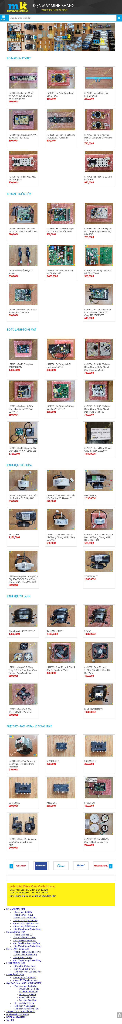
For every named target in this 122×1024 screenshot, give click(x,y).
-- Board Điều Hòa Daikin (24, 938)
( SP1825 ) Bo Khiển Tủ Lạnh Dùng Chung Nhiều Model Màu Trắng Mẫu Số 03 (97, 409)
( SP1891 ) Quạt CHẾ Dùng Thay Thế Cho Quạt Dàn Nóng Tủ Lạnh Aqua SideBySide (23, 670)
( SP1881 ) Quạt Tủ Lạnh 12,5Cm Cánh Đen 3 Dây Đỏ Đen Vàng (97, 670)
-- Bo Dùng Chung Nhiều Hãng (27, 929)
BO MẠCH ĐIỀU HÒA (19, 194)
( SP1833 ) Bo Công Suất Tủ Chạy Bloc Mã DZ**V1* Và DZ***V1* (21, 409)
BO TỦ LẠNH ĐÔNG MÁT (21, 329)
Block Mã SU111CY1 (93, 709)
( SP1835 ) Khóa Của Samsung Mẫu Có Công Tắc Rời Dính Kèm (23, 842)
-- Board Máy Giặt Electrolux (26, 923)
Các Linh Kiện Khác (28, 1000)
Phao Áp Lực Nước (27, 994)
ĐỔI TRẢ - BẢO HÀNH (16, 1017)
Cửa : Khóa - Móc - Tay (29, 989)
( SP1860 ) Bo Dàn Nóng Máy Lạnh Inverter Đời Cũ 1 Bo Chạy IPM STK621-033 (97, 313)
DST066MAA (90, 495)
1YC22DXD (14, 534)
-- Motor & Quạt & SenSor (24, 977)
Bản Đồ (44, 890)
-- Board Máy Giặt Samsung (25, 921)
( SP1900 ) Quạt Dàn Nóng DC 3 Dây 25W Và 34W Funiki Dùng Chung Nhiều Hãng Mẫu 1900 (23, 579)
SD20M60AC (90, 761)
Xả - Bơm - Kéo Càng (28, 992)
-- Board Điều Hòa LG (22, 935)
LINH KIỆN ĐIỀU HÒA (19, 465)
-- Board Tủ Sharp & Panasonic (27, 952)
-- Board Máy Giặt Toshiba (25, 918)
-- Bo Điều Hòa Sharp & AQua (26, 943)
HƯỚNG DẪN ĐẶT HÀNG (17, 1014)
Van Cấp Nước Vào (27, 997)
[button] (11, 866)
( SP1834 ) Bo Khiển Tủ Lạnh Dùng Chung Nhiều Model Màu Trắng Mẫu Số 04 (97, 367)
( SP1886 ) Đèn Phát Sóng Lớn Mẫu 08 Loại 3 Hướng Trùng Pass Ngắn (22, 764)
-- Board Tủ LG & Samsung (25, 955)
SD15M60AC (14, 803)
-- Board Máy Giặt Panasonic (26, 926)
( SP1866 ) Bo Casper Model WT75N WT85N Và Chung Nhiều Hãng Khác (21, 96)
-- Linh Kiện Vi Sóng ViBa (24, 1006)
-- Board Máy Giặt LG (22, 912)
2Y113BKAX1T (91, 576)
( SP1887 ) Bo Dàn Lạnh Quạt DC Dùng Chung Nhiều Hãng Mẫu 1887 (97, 232)
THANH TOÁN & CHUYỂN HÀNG (20, 1012)
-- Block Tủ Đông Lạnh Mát (25, 980)
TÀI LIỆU (10, 1020)
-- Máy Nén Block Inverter (24, 969)
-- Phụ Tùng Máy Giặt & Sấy (25, 986)
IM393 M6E (52, 803)
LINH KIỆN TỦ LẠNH (18, 596)
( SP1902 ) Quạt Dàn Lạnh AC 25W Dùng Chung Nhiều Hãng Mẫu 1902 (61, 537)
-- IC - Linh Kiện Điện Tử (23, 1003)
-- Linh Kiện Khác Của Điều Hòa (27, 972)
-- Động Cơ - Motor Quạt (24, 966)
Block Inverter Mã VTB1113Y (22, 631)
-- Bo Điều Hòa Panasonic (24, 940)
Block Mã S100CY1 (55, 631)
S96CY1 (87, 631)
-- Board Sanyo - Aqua (23, 915)
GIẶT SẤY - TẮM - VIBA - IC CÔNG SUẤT (29, 726)
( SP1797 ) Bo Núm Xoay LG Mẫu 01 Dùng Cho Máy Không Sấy (98, 138)
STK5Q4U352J (53, 761)
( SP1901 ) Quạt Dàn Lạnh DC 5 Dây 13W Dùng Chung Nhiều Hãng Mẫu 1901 (98, 537)
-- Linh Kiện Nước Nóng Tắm (26, 1009)
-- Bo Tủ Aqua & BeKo (22, 958)
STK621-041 (89, 803)
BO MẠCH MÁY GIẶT (19, 58)
